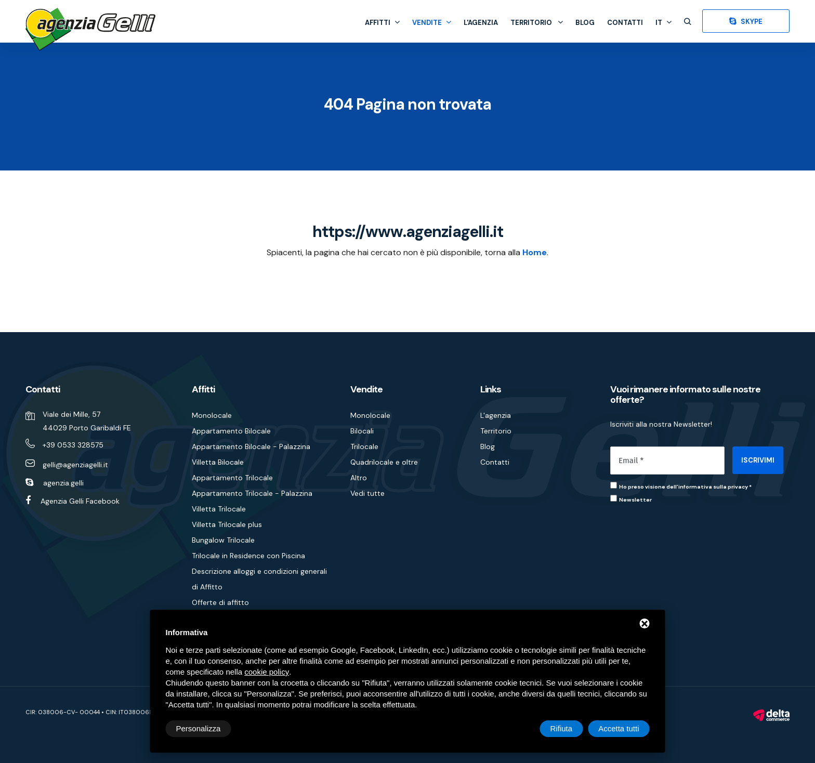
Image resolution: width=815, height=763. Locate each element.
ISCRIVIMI (757, 460)
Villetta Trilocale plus (227, 524)
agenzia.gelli (63, 483)
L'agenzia (481, 22)
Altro (358, 477)
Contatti (625, 22)
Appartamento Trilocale (232, 477)
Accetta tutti (618, 728)
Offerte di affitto (220, 602)
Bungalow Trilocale (223, 540)
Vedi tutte (367, 493)
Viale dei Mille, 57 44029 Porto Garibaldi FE (87, 421)
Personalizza (198, 728)
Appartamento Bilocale (231, 431)
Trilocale (364, 446)
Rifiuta (561, 728)
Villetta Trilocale (219, 509)
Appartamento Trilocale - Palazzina (252, 493)
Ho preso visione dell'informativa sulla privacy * (685, 486)
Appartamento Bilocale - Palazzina (251, 446)
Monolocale (212, 415)
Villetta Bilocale (218, 462)
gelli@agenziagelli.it (75, 464)
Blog (585, 22)
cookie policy (266, 671)
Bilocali (362, 431)
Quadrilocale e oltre (384, 462)
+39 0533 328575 (73, 445)
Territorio (536, 22)
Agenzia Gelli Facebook (80, 501)
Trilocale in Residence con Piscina (248, 555)
